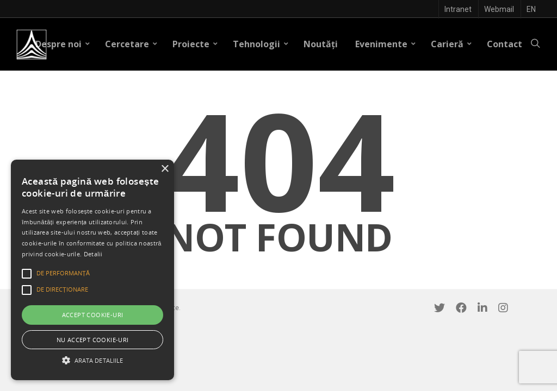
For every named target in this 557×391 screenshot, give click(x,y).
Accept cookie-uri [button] (92, 315)
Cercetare (131, 44)
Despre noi (62, 44)
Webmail (499, 9)
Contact (504, 44)
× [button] (164, 169)
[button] (92, 360)
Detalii (93, 254)
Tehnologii (261, 44)
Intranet (458, 9)
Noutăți (321, 44)
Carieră (451, 44)
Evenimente (385, 44)
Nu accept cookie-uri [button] (93, 340)
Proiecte (195, 44)
